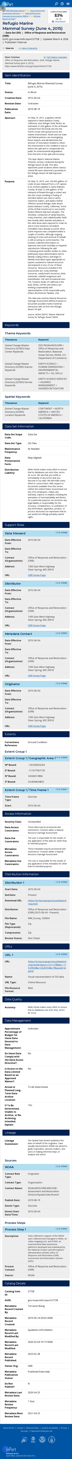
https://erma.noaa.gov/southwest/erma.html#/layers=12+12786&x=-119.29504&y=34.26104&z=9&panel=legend (47, 966)
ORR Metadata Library (15, 10)
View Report (60, 21)
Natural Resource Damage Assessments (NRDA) (21, 14)
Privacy (64, 1428)
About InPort (8, 1428)
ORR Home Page (37, 575)
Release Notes (32, 1428)
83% (59, 15)
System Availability (50, 1428)
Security (24, 1431)
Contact (20, 1428)
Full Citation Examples (57, 57)
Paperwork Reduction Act (41, 1431)
